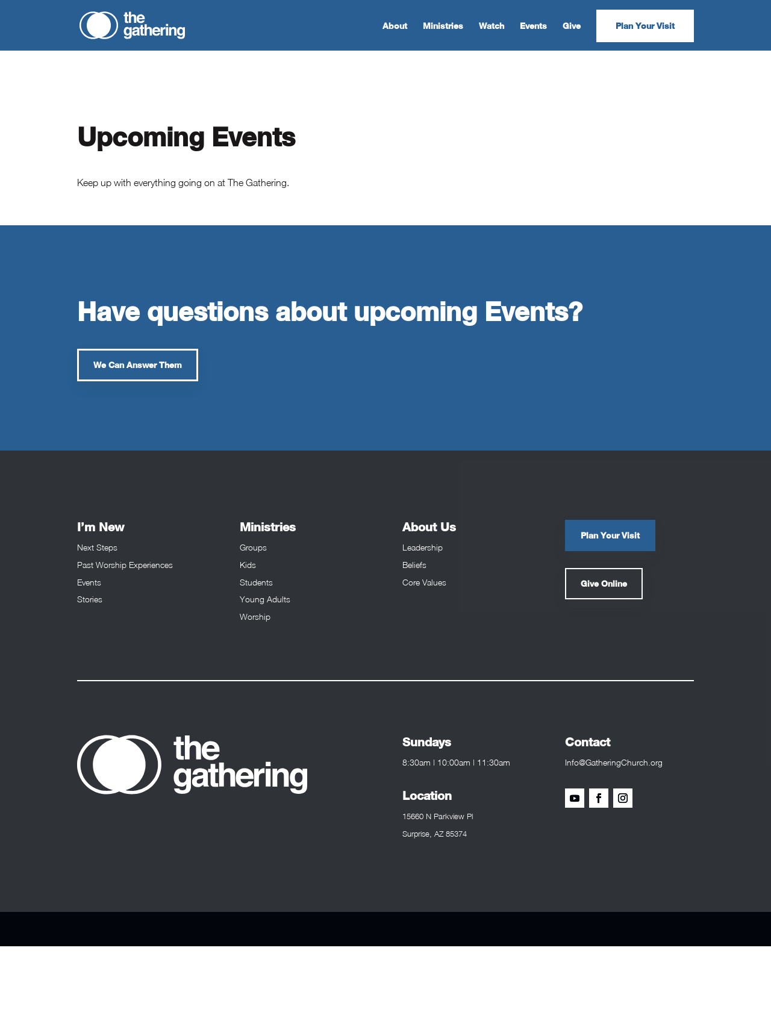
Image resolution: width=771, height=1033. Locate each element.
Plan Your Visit (645, 25)
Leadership (422, 547)
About (394, 26)
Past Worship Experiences (125, 565)
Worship (255, 616)
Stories (89, 599)
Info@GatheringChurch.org (614, 762)
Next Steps (97, 547)
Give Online (604, 583)
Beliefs (414, 565)
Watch (491, 26)
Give (572, 26)
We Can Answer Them (137, 365)
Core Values (424, 582)
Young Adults (265, 599)
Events (533, 26)
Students (256, 582)
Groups (253, 547)
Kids (248, 565)
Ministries (443, 26)
